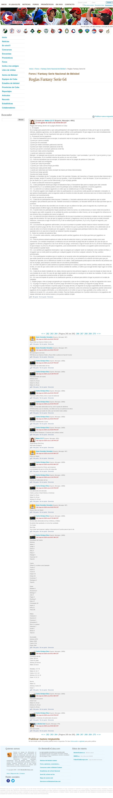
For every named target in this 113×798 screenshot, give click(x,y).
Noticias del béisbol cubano (48, 760)
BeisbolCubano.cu (84, 752)
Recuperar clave (99, 5)
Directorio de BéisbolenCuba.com (50, 781)
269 (90, 334)
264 (56, 334)
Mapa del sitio (15, 773)
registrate (81, 741)
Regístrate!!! (109, 5)
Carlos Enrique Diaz (42, 361)
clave (93, 2)
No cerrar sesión (89, 5)
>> (99, 334)
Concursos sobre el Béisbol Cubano (51, 767)
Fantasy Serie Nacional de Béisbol (53, 69)
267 (81, 334)
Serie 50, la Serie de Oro (47, 774)
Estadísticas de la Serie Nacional (50, 771)
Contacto (22, 773)
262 (47, 334)
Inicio (31, 69)
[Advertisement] (55, 51)
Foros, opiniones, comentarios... (50, 764)
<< (42, 334)
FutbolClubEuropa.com (88, 759)
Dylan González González (44, 337)
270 (94, 334)
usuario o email (82, 2)
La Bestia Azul (40, 724)
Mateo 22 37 (49, 121)
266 (77, 334)
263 (51, 334)
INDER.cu (83, 756)
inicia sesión (74, 741)
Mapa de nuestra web (46, 778)
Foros (37, 69)
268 (86, 334)
